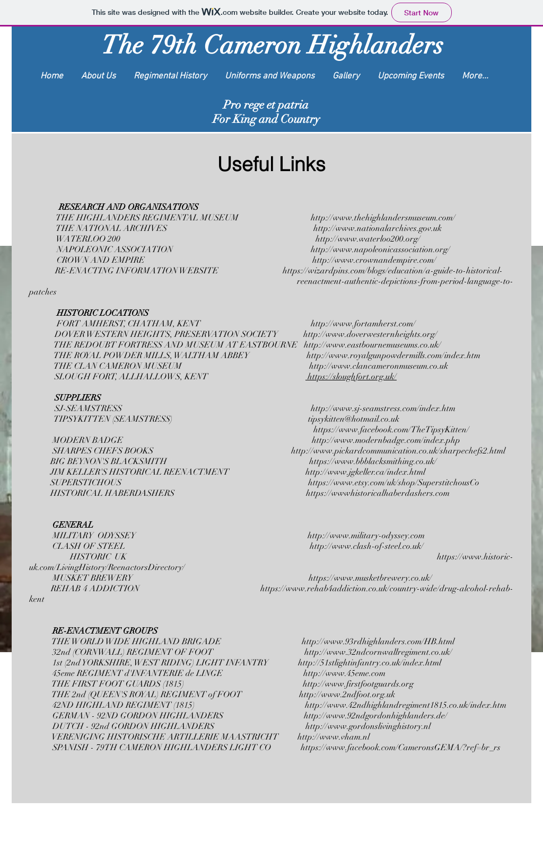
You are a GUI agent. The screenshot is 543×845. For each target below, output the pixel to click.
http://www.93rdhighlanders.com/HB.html (378, 641)
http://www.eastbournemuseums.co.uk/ (372, 345)
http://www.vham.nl (333, 737)
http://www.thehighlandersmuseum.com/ (384, 217)
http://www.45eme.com (344, 673)
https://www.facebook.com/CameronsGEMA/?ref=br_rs (401, 747)
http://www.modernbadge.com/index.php (386, 440)
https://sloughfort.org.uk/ (351, 376)
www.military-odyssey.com (377, 535)
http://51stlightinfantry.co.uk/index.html (369, 662)
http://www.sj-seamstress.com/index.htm (383, 408)
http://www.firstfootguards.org (358, 684)
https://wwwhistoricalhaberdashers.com (378, 493)
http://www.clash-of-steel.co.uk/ (367, 546)
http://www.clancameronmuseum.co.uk (378, 366)
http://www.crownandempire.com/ (374, 260)
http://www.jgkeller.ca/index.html (366, 472)
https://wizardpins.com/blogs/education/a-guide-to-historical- (394, 270)
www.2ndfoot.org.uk (358, 694)
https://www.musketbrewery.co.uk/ (370, 578)
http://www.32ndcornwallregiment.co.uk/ (378, 652)
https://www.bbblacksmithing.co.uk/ (373, 461)
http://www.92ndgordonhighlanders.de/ (376, 715)
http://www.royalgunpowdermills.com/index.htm (393, 355)
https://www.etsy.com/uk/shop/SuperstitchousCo (393, 482)
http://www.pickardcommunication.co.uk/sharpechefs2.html (398, 451)
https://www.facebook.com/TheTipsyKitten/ (391, 429)
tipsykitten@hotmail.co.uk (353, 419)
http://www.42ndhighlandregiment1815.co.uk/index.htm (405, 705)
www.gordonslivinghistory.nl (379, 726)
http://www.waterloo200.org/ (368, 239)
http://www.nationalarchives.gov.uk (377, 228)
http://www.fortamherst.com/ (363, 323)
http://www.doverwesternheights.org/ (370, 334)
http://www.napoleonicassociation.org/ (380, 249)
